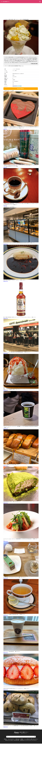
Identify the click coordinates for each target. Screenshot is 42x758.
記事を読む (5, 129)
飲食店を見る (5, 244)
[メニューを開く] (39, 1)
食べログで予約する (20, 88)
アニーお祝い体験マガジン (5, 1)
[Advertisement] (21, 10)
